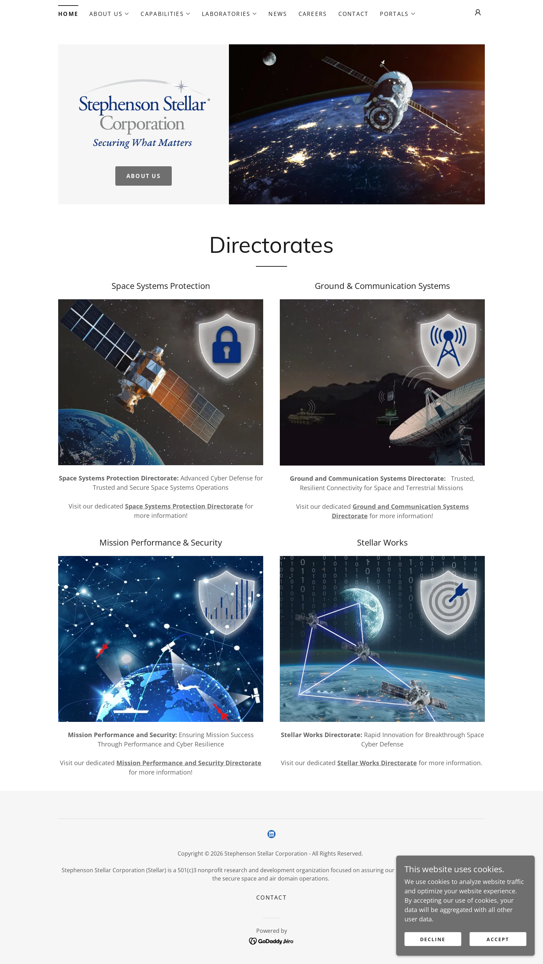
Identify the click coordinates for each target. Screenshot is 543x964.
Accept (498, 953)
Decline (432, 953)
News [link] (277, 14)
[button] (109, 14)
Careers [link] (313, 14)
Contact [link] (353, 14)
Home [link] (68, 14)
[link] (143, 111)
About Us (143, 176)
